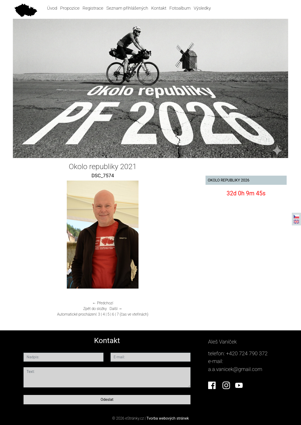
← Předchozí (102, 303)
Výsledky (202, 8)
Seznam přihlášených (127, 8)
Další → (116, 308)
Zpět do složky (95, 308)
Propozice (69, 8)
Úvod (52, 8)
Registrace (93, 8)
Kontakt (158, 8)
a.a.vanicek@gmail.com (235, 369)
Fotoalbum (179, 8)
